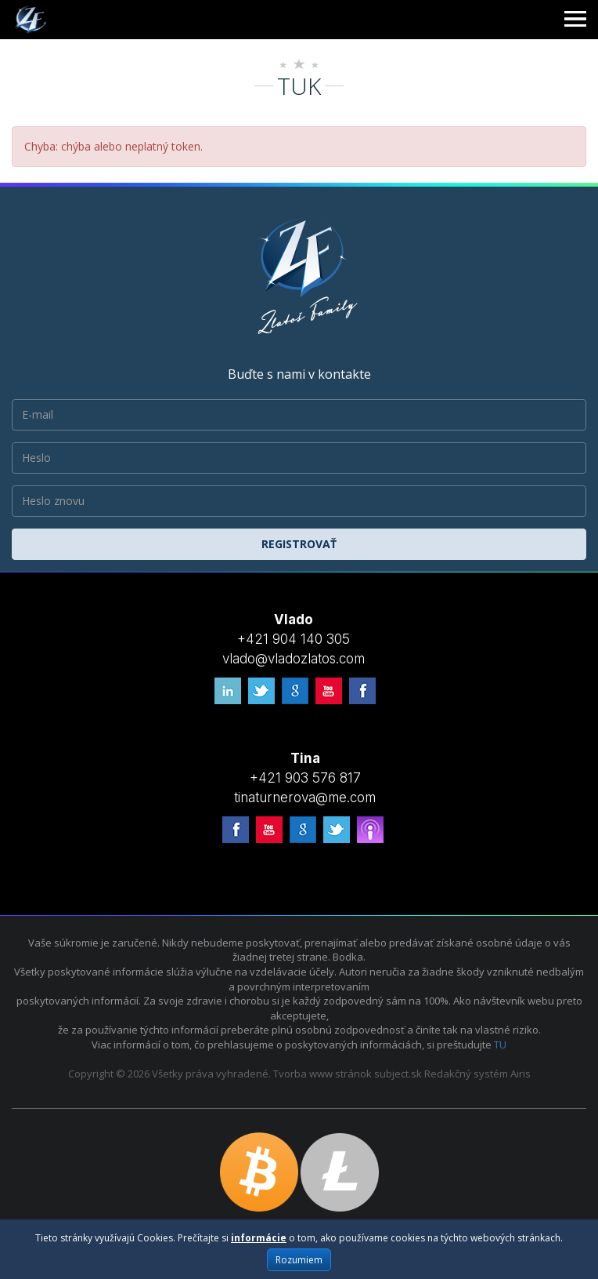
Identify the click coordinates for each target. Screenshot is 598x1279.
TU (500, 1044)
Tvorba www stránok (322, 1073)
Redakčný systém (466, 1073)
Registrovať (299, 543)
